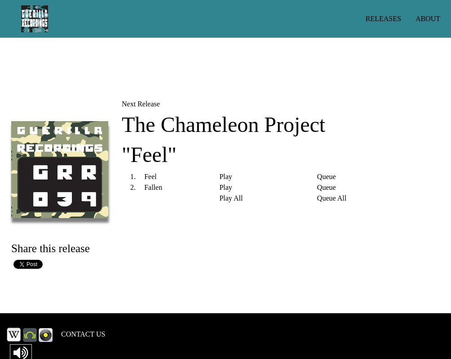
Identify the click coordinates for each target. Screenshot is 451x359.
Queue (326, 176)
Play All (231, 198)
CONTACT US (83, 334)
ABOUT (428, 18)
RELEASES (383, 18)
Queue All (331, 198)
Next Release (141, 104)
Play (225, 176)
